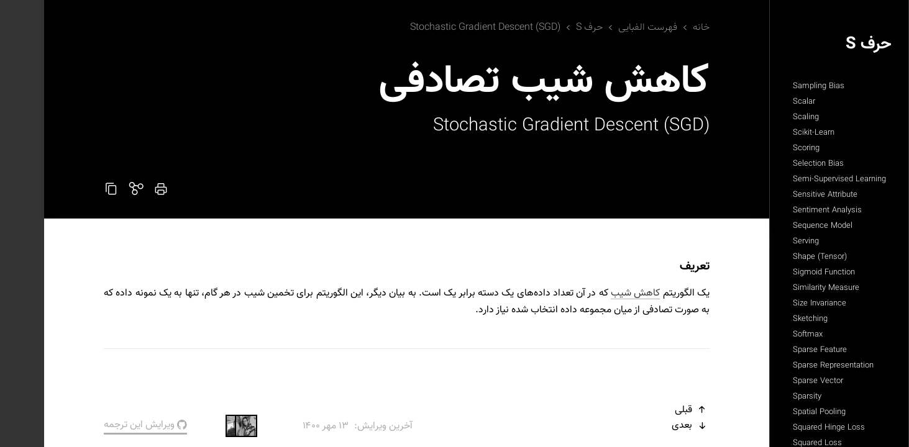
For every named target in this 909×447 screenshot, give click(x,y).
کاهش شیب (591, 293)
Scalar (760, 102)
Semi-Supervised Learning (795, 179)
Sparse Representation (789, 365)
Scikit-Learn (769, 133)
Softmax (764, 334)
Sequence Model (778, 226)
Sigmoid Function (780, 272)
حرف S (824, 44)
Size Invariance (775, 303)
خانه (657, 27)
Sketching (766, 319)
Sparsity (763, 397)
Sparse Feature (776, 350)
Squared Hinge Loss (785, 428)
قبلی (648, 410)
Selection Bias (774, 164)
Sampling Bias (774, 86)
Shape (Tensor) (776, 257)
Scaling (762, 117)
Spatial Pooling (775, 412)
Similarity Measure (782, 288)
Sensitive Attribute (781, 195)
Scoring (762, 148)
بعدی (646, 425)
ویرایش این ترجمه (101, 425)
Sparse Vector (774, 381)
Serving (762, 241)
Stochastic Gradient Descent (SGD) (441, 27)
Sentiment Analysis (783, 210)
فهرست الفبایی (603, 27)
